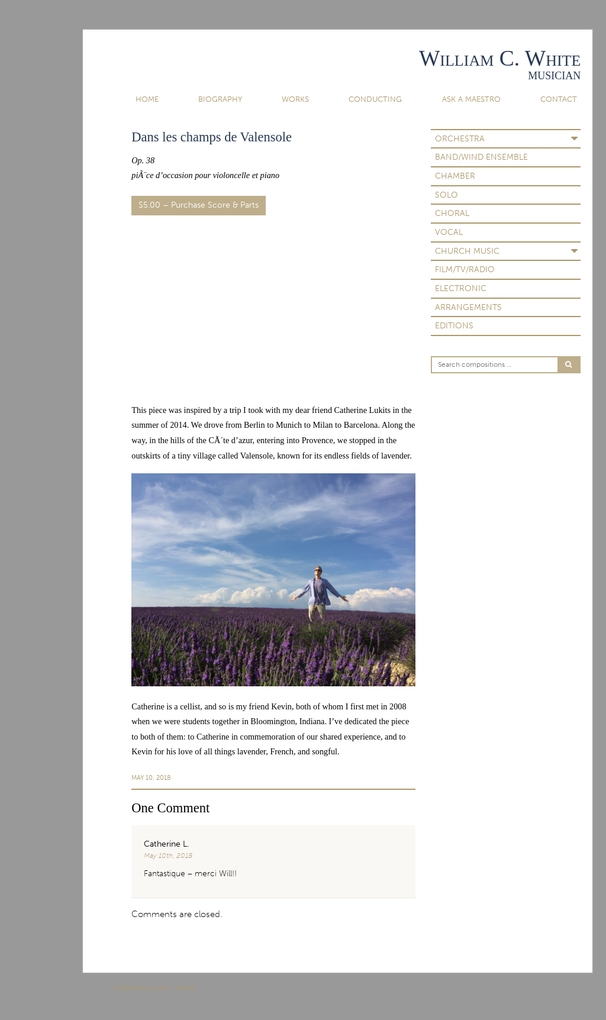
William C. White (500, 58)
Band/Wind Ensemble (481, 157)
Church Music (467, 251)
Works (295, 99)
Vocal (449, 232)
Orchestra (460, 139)
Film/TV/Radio (465, 269)
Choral (452, 213)
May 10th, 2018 (168, 855)
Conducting (375, 99)
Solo (446, 195)
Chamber (455, 176)
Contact (558, 99)
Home (147, 99)
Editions (454, 326)
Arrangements (468, 307)
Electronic (460, 288)
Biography (220, 99)
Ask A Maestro (471, 99)
